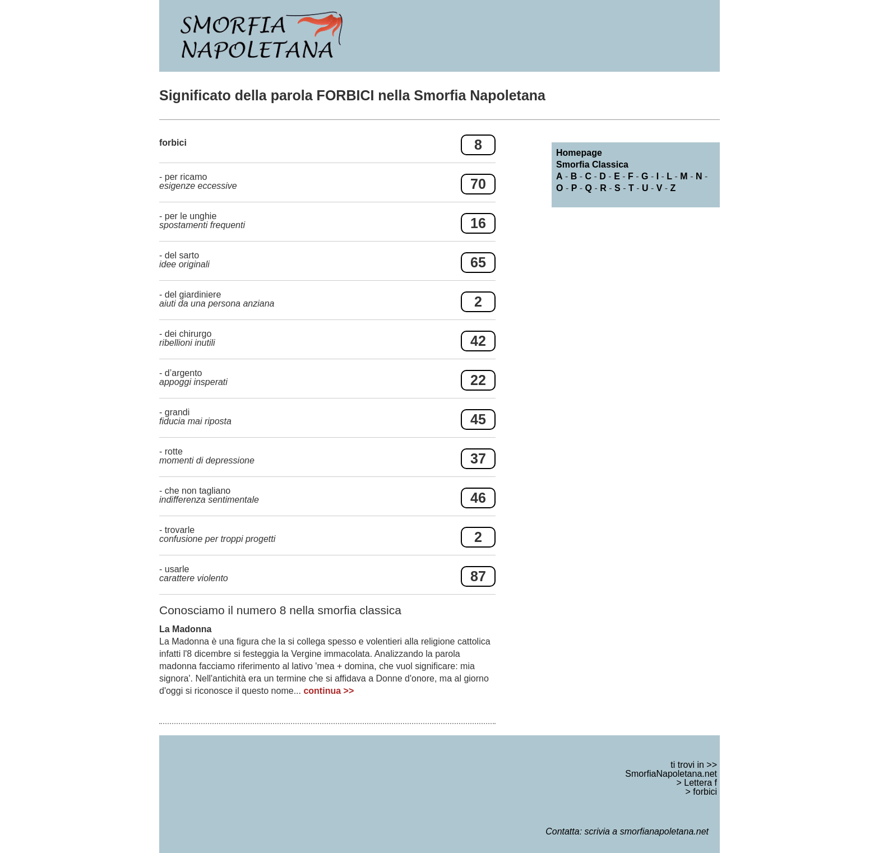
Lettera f (700, 782)
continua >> (328, 691)
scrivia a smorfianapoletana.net (647, 831)
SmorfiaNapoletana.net (671, 773)
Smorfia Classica (592, 164)
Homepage (579, 152)
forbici (705, 791)
